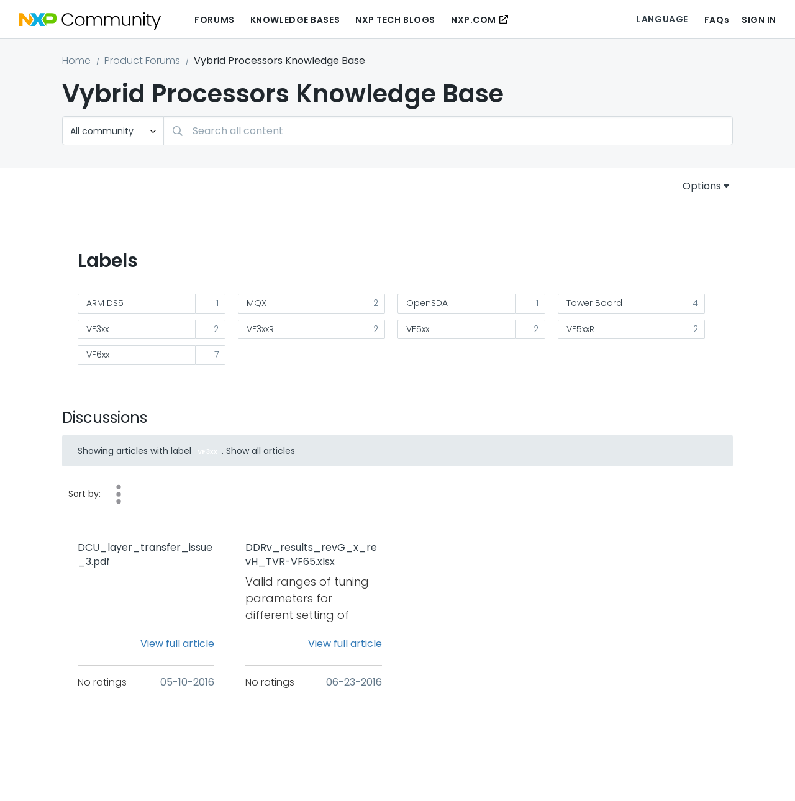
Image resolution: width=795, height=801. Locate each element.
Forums (214, 20)
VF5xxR (580, 329)
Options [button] (702, 186)
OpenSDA (427, 303)
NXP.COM (473, 20)
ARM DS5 (105, 303)
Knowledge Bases (295, 20)
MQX (256, 303)
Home (76, 60)
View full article (177, 643)
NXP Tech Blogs (395, 20)
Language (662, 19)
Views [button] (118, 494)
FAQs (716, 20)
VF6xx (97, 354)
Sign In (759, 20)
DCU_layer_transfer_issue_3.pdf (145, 555)
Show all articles (260, 451)
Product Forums (142, 60)
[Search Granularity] (113, 131)
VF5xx (417, 329)
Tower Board (594, 303)
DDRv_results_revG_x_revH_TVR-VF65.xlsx (311, 555)
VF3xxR (260, 329)
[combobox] (448, 130)
